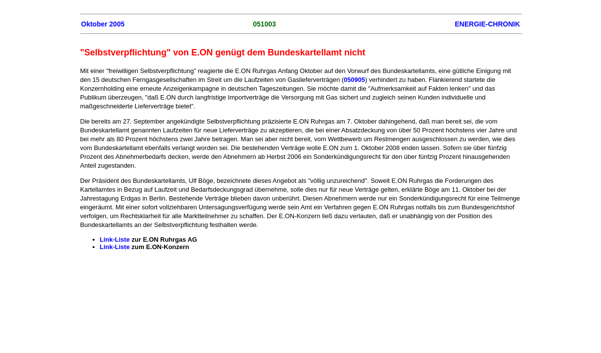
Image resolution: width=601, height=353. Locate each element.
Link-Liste (115, 239)
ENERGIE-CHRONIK (487, 24)
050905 (354, 79)
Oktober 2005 (103, 24)
